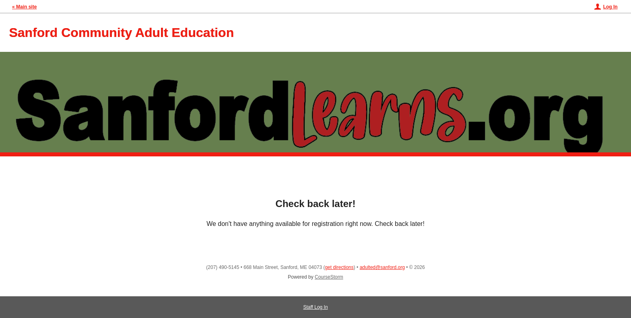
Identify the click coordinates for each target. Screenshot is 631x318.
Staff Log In (315, 307)
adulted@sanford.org (382, 267)
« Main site (24, 7)
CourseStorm (329, 277)
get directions (339, 267)
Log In (610, 7)
